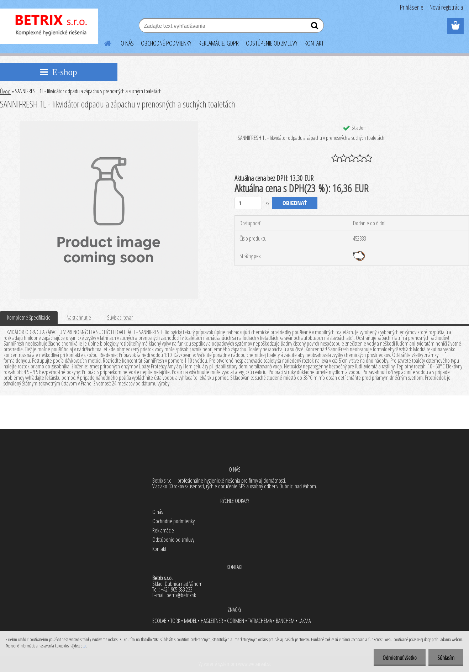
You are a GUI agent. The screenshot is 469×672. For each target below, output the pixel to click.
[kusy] (248, 203)
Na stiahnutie (79, 317)
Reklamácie (163, 530)
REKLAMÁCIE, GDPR (219, 43)
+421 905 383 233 (176, 589)
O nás (157, 512)
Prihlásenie (411, 7)
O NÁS (127, 43)
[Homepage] (103, 42)
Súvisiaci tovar (120, 317)
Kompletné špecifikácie (29, 317)
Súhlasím (445, 658)
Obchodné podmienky (173, 521)
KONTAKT (314, 43)
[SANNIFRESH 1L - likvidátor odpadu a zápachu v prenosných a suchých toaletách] (109, 123)
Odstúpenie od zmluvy (173, 540)
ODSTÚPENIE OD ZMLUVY (271, 43)
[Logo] (49, 26)
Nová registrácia (446, 7)
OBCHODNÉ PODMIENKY (166, 43)
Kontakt (159, 549)
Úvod (5, 91)
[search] (315, 27)
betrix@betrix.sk (181, 595)
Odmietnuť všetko (400, 658)
